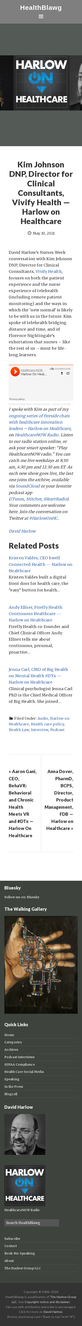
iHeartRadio (55, 499)
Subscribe (12, 1239)
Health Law (19, 730)
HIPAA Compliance (19, 1064)
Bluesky (33, 897)
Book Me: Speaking (19, 1253)
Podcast (57, 730)
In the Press (13, 1087)
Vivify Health (49, 271)
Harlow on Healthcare (49, 428)
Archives (11, 1050)
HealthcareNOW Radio (37, 434)
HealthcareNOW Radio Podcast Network (30, 404)
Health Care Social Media (24, 1072)
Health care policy (47, 724)
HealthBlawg (41, 7)
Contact (10, 1246)
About (9, 1261)
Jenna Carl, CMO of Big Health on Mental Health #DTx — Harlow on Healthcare (38, 676)
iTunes (17, 499)
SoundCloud (28, 486)
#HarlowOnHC (43, 518)
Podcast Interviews (19, 1057)
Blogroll (10, 1094)
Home (9, 1035)
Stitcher (33, 499)
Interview (40, 730)
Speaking (11, 1079)
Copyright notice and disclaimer (47, 1302)
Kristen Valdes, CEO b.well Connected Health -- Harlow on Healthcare (41, 564)
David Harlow (22, 531)
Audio (43, 718)
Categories (13, 1042)
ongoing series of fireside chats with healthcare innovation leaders (39, 422)
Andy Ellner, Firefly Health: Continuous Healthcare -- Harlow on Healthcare (36, 614)
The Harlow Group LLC (22, 1268)
